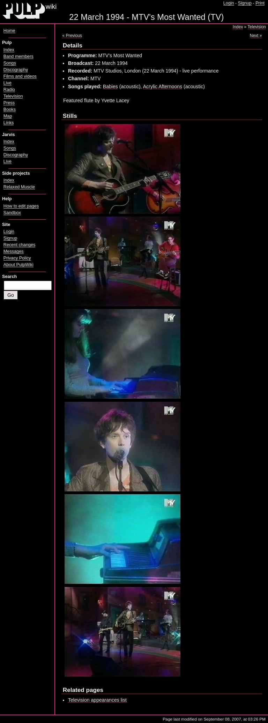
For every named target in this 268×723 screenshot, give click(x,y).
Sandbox (12, 212)
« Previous (72, 35)
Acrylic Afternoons (162, 86)
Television (256, 26)
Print (260, 3)
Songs (9, 63)
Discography (15, 69)
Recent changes (19, 244)
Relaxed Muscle (19, 186)
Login (228, 3)
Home (9, 30)
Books (9, 109)
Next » (256, 35)
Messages (13, 251)
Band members (18, 56)
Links (8, 122)
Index (238, 26)
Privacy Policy (17, 258)
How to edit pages (21, 206)
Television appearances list (97, 700)
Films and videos (20, 76)
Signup (245, 3)
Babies (110, 86)
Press (9, 102)
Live (7, 83)
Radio (9, 89)
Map (7, 116)
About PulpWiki (18, 264)
